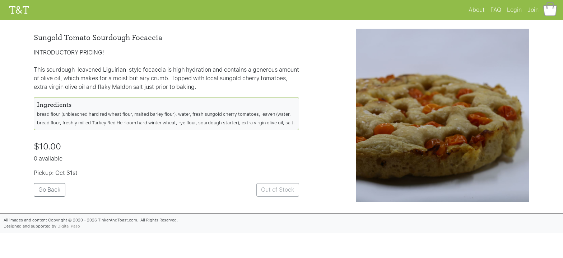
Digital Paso (68, 226)
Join (533, 9)
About (477, 9)
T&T (19, 10)
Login (514, 9)
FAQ (495, 9)
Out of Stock (277, 189)
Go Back (49, 189)
